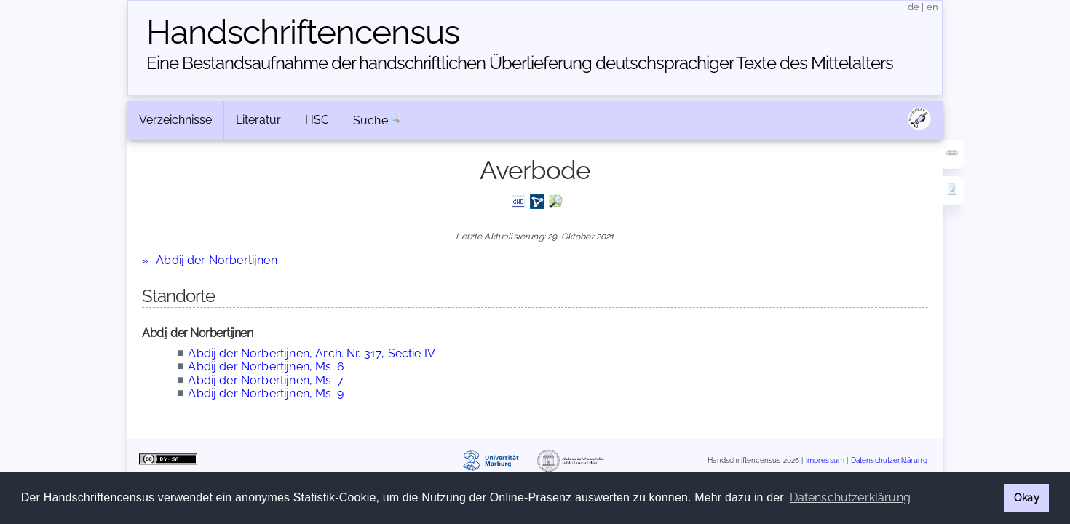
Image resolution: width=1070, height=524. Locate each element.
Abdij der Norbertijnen (216, 260)
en (932, 6)
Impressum (825, 460)
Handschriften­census (302, 32)
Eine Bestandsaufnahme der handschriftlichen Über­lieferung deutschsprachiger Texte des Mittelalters (519, 63)
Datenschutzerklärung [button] (850, 497)
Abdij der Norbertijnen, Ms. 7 (266, 380)
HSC (317, 120)
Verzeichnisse (175, 120)
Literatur (258, 120)
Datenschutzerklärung (889, 460)
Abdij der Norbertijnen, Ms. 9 (266, 393)
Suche (370, 120)
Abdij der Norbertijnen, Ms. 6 (266, 366)
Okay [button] (1026, 497)
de (913, 6)
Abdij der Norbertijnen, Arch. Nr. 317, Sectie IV (311, 353)
